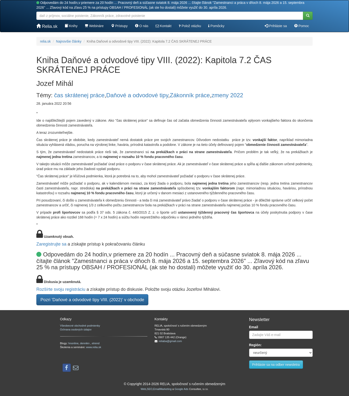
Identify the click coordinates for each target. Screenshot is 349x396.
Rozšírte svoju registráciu (60, 289)
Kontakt (163, 26)
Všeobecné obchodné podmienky (80, 325)
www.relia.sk (93, 347)
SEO (149, 389)
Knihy (71, 26)
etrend (96, 343)
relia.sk (45, 41)
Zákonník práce (190, 95)
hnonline (73, 343)
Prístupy (119, 26)
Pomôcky (216, 26)
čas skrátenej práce (79, 95)
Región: (255, 345)
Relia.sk (46, 26)
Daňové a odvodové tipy (137, 95)
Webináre (94, 26)
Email (253, 327)
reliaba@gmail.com (170, 341)
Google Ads (181, 389)
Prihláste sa (276, 26)
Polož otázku (190, 26)
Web (143, 389)
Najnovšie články (68, 41)
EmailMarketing (162, 389)
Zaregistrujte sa (51, 244)
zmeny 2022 (227, 95)
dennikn (85, 343)
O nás (141, 26)
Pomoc (301, 26)
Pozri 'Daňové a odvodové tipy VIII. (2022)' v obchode (92, 299)
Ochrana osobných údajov (76, 329)
